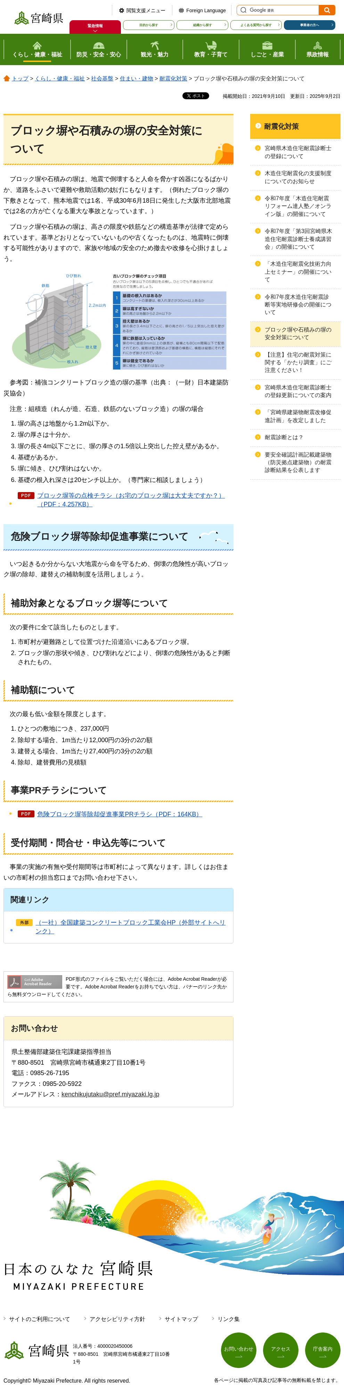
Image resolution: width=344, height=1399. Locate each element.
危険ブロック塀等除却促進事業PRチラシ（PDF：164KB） (119, 814)
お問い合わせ (238, 1349)
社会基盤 (102, 78)
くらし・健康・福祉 (60, 78)
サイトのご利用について (39, 1319)
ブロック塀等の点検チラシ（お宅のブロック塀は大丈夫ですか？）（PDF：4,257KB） (131, 500)
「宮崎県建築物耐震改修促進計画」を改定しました (298, 416)
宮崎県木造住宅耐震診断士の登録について (298, 152)
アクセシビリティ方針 (117, 1319)
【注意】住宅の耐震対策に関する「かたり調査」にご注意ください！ (298, 362)
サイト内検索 (242, 10)
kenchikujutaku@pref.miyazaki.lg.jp (110, 1094)
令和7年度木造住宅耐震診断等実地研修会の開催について (298, 305)
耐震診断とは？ (284, 437)
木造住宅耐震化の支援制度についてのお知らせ (298, 177)
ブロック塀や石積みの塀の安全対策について (298, 333)
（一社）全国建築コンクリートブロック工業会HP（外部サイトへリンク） (130, 927)
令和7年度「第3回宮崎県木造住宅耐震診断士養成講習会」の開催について (298, 239)
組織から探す (202, 25)
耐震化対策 (173, 78)
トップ (20, 78)
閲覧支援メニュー (145, 10)
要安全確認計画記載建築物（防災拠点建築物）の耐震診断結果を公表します (298, 462)
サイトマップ (181, 1319)
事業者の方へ (309, 25)
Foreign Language (206, 10)
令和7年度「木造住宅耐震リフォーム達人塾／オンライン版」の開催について (298, 206)
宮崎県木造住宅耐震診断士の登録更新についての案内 (298, 391)
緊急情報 (95, 26)
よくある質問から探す (256, 25)
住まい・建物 (136, 78)
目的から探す (148, 25)
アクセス (280, 1349)
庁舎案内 (323, 1349)
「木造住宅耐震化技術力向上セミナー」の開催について (298, 271)
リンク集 (229, 1319)
